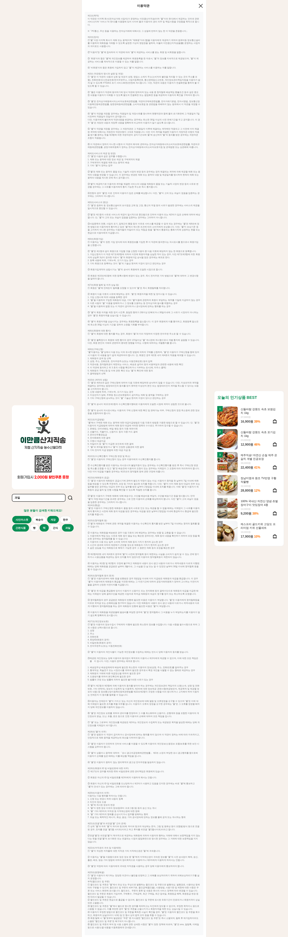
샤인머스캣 (22, 519)
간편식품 (21, 527)
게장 (53, 519)
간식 (55, 527)
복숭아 (39, 519)
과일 (67, 527)
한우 (65, 519)
